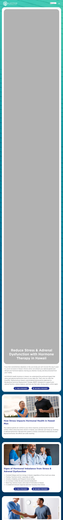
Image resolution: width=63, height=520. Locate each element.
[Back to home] (10, 3)
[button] (59, 3)
